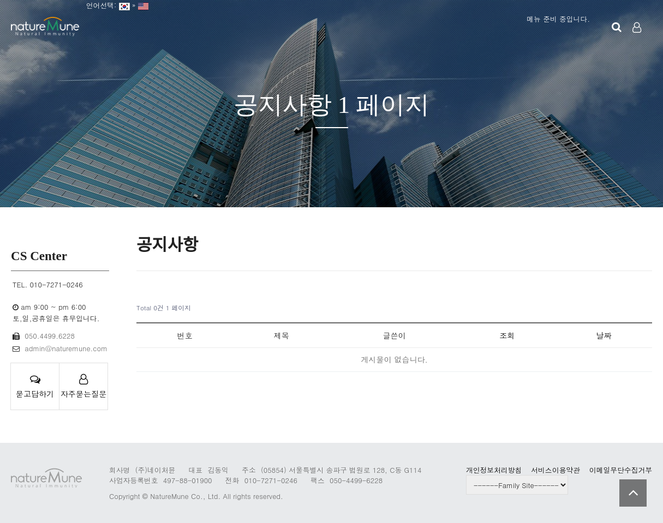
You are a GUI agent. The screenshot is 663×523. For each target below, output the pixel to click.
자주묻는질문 (83, 386)
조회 (507, 335)
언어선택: (99, 5)
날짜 (603, 335)
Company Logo (45, 27)
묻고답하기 (35, 386)
